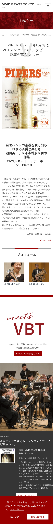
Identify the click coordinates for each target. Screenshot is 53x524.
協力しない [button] (15, 517)
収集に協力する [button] (38, 517)
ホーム (4, 35)
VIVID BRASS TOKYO (21, 5)
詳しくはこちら (26, 496)
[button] (3, 397)
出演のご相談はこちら (28, 353)
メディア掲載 (14, 35)
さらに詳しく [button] (17, 509)
